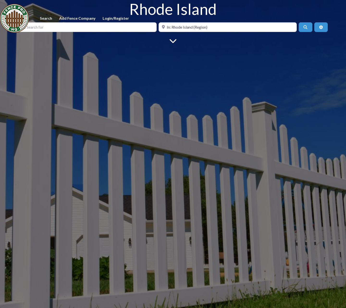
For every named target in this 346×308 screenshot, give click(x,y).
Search (46, 18)
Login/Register (116, 18)
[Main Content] (173, 40)
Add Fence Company (77, 18)
